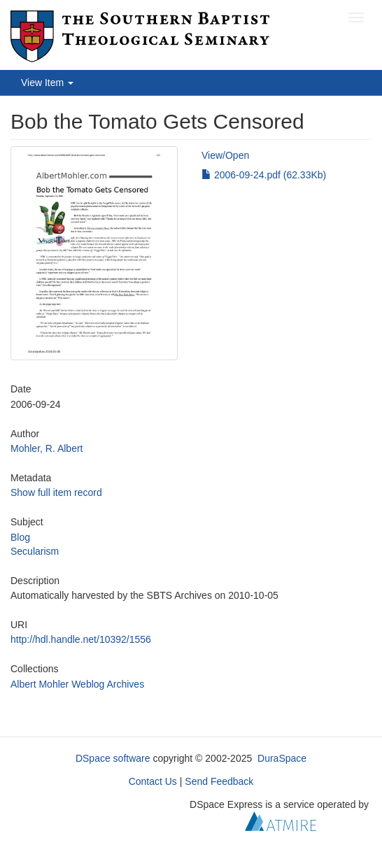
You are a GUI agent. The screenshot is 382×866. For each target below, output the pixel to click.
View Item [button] (47, 82)
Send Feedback (219, 781)
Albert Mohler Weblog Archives (77, 684)
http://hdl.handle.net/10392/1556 (80, 639)
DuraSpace (281, 758)
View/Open (225, 155)
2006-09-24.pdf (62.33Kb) (263, 174)
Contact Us (153, 781)
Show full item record (56, 492)
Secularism (34, 551)
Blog (20, 537)
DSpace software (113, 758)
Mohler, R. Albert (46, 448)
